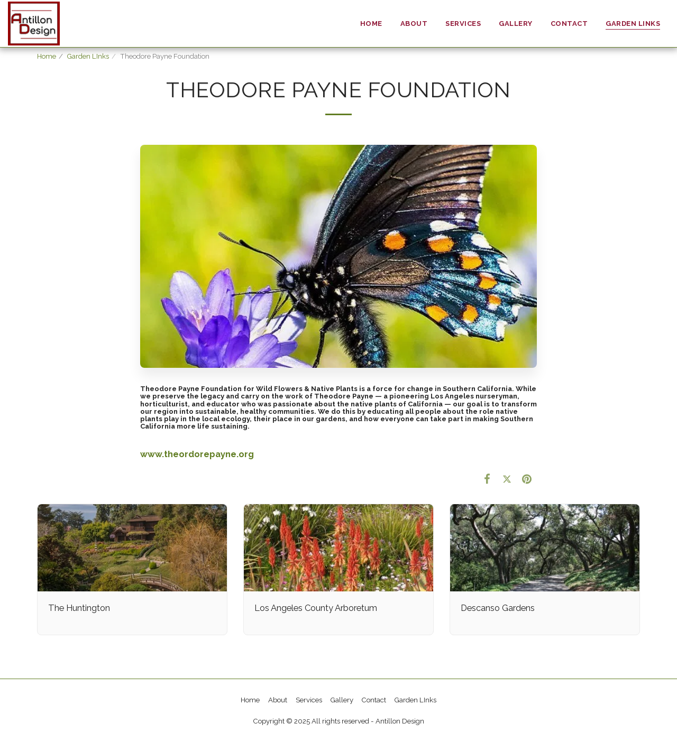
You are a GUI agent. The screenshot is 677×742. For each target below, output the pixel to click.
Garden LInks (88, 56)
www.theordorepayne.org (197, 454)
